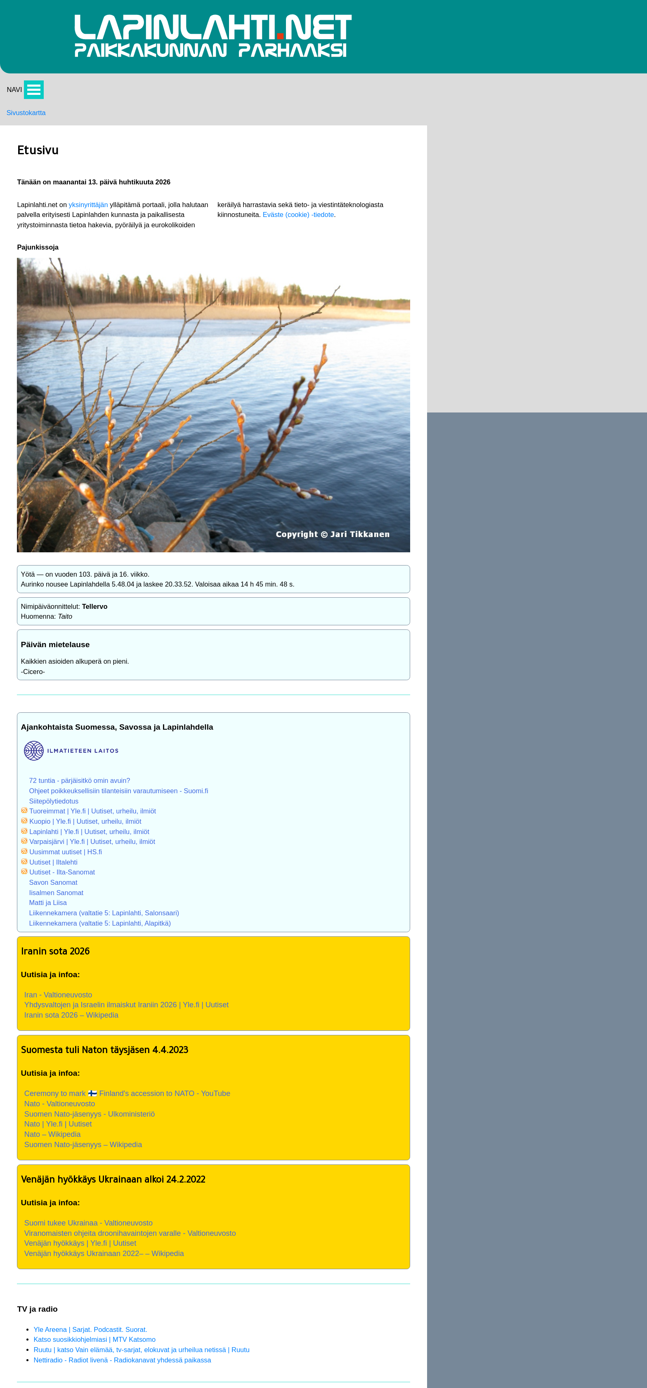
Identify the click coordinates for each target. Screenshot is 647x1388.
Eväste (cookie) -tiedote (267, 187)
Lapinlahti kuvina (445, 169)
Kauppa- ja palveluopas (469, 452)
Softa (426, 201)
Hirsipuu (581, 258)
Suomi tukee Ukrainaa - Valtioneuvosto (154, 1186)
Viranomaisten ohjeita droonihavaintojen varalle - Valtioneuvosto (198, 1198)
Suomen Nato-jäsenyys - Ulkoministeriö (155, 1068)
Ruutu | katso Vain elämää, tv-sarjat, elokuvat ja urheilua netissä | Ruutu (209, 1324)
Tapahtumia (436, 125)
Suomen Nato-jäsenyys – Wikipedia (148, 1102)
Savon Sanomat (116, 819)
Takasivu (432, 234)
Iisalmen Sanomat (119, 829)
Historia (580, 339)
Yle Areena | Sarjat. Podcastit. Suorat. (155, 1302)
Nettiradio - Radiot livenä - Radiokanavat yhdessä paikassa (189, 1335)
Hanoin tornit (588, 441)
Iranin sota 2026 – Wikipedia (135, 961)
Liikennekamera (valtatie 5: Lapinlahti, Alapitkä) (166, 862)
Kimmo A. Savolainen (447, 287)
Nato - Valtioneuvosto (123, 1057)
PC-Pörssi (434, 212)
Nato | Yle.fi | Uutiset (121, 1079)
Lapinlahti (583, 500)
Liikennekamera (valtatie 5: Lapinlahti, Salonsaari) (170, 851)
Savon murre (588, 360)
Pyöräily (431, 179)
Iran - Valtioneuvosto (121, 938)
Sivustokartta (28, 126)
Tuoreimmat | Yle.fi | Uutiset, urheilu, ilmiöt (158, 742)
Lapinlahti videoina (448, 157)
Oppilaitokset (589, 478)
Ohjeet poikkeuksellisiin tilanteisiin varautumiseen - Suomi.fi (186, 720)
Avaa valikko (35, 101)
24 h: (571, 136)
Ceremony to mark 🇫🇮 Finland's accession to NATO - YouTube (195, 1046)
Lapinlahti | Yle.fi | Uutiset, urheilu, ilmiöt (154, 764)
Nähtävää (433, 147)
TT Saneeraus (434, 321)
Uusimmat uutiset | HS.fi (129, 786)
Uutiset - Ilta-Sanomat (125, 808)
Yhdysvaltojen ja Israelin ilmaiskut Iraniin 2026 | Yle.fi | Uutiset (195, 950)
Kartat (427, 190)
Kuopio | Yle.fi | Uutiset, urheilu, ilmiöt (150, 753)
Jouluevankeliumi (595, 419)
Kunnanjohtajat (592, 522)
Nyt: (569, 125)
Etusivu (580, 235)
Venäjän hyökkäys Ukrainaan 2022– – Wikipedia (170, 1220)
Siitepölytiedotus (116, 732)
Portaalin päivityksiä (450, 114)
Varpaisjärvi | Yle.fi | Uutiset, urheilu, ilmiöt (157, 775)
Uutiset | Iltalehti (116, 797)
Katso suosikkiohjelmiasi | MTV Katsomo (159, 1313)
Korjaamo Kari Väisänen (452, 298)
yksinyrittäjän (154, 165)
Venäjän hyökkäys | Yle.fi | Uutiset (145, 1209)
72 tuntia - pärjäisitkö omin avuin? (144, 710)
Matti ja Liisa (110, 841)
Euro (425, 223)
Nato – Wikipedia (115, 1091)
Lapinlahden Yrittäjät (445, 309)
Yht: (569, 147)
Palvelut (431, 136)
